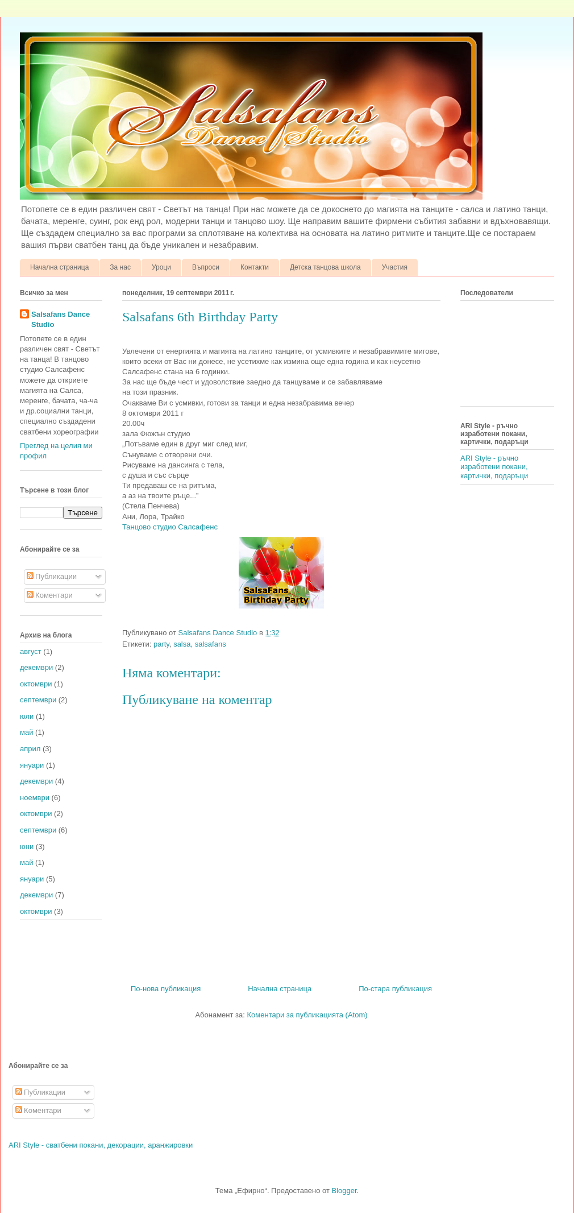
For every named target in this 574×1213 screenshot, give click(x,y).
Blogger (344, 1190)
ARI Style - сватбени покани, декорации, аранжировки (101, 1145)
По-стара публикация (395, 988)
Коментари (50, 595)
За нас (120, 267)
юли (27, 716)
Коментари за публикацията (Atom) (307, 1015)
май (26, 732)
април (30, 748)
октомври (36, 684)
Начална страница (59, 267)
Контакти (254, 267)
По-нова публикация (166, 988)
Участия (394, 267)
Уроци (161, 267)
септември (38, 699)
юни (27, 846)
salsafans (210, 644)
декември (36, 667)
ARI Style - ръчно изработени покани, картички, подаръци (494, 467)
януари (32, 765)
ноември (34, 797)
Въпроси (205, 267)
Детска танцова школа (325, 267)
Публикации (52, 576)
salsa (181, 644)
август (30, 651)
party (161, 644)
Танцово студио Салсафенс (171, 527)
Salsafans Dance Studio (60, 319)
